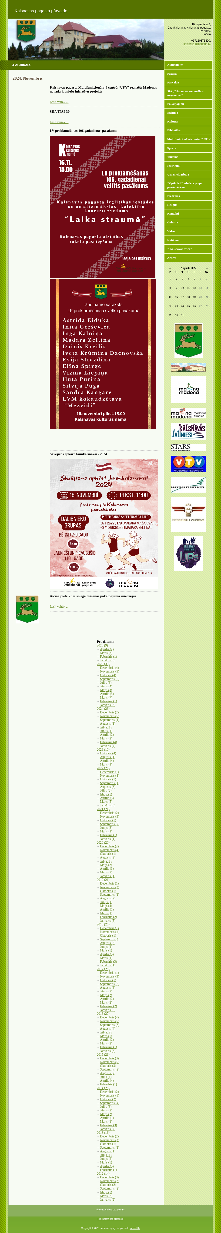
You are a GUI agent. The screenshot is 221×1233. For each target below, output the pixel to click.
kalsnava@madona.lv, (197, 44)
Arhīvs (171, 257)
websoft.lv (135, 1228)
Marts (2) (106, 738)
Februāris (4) (108, 742)
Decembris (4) (109, 668)
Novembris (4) (109, 775)
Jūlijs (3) (105, 682)
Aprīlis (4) (107, 760)
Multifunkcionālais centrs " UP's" (189, 139)
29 (170, 315)
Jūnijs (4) (106, 686)
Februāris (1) (108, 656)
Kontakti (173, 213)
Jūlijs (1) (105, 727)
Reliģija (172, 204)
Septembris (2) (109, 679)
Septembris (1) (109, 720)
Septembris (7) (109, 824)
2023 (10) (103, 749)
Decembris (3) (109, 1058)
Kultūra (172, 121)
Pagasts (172, 73)
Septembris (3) (109, 1025)
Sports (171, 148)
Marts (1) (106, 764)
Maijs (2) (106, 865)
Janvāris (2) (107, 1199)
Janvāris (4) (107, 746)
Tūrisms (172, 157)
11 (188, 287)
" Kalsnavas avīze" (179, 249)
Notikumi (173, 240)
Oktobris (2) (108, 1099)
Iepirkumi (173, 165)
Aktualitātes (175, 64)
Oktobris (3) (108, 1065)
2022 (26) (103, 768)
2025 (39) (103, 664)
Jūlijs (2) (105, 790)
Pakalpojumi (175, 104)
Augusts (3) (107, 787)
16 (176, 296)
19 (194, 296)
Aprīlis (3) (107, 694)
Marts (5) (106, 801)
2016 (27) (103, 1013)
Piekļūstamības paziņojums (110, 1209)
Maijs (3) (106, 690)
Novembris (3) (109, 976)
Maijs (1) (106, 794)
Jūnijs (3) (106, 827)
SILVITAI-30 (60, 111)
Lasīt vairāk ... (59, 102)
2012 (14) (103, 1173)
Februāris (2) (108, 917)
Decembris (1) (109, 772)
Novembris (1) (109, 932)
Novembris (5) (109, 671)
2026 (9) (102, 645)
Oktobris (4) (108, 675)
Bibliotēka (174, 130)
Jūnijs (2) (106, 991)
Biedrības (173, 196)
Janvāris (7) (107, 1129)
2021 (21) (103, 809)
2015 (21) (103, 1054)
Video (171, 231)
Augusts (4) (107, 1028)
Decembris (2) (109, 712)
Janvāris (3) (107, 660)
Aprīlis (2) (107, 649)
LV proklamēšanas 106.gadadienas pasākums (83, 131)
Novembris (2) (109, 887)
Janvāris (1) (107, 839)
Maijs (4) (106, 906)
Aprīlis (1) (107, 909)
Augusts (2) (107, 857)
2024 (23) (103, 708)
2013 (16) (103, 1132)
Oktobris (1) (108, 779)
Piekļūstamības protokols (110, 1219)
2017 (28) (103, 969)
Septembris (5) (109, 984)
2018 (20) (103, 924)
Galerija (172, 222)
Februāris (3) (108, 961)
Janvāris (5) (107, 805)
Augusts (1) (107, 723)
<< (170, 268)
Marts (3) (106, 653)
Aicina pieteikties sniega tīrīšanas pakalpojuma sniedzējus (93, 596)
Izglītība (172, 112)
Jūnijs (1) (106, 731)
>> (207, 268)
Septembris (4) (109, 939)
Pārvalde (173, 82)
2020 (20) (103, 842)
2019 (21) (103, 880)
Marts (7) (106, 697)
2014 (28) (103, 1088)
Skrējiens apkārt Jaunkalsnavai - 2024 (78, 454)
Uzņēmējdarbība (178, 174)
